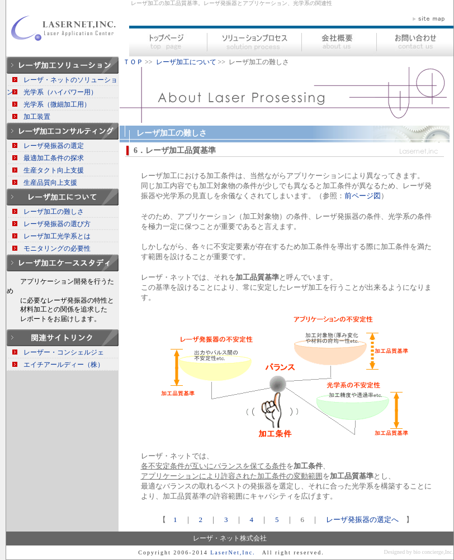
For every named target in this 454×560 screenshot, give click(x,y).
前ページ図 (362, 196)
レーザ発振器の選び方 (57, 224)
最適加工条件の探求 (53, 158)
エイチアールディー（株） (63, 364)
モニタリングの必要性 (57, 248)
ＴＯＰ (133, 62)
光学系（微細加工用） (57, 104)
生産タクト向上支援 (53, 170)
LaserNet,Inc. (232, 552)
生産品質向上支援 (50, 182)
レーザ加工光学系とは (57, 236)
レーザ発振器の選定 (53, 146)
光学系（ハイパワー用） (60, 92)
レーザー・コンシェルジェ (63, 352)
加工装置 (36, 117)
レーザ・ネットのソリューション (62, 81)
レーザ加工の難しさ (53, 212)
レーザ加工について (186, 62)
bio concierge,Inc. (433, 552)
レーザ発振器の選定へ (362, 519)
